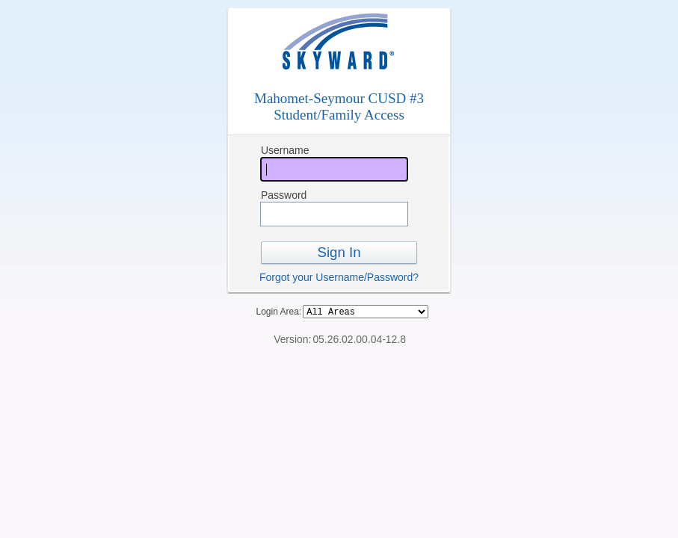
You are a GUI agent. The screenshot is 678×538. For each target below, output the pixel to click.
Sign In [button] (338, 252)
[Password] (334, 214)
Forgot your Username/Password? (339, 277)
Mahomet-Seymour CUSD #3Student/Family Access (339, 106)
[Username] (334, 169)
